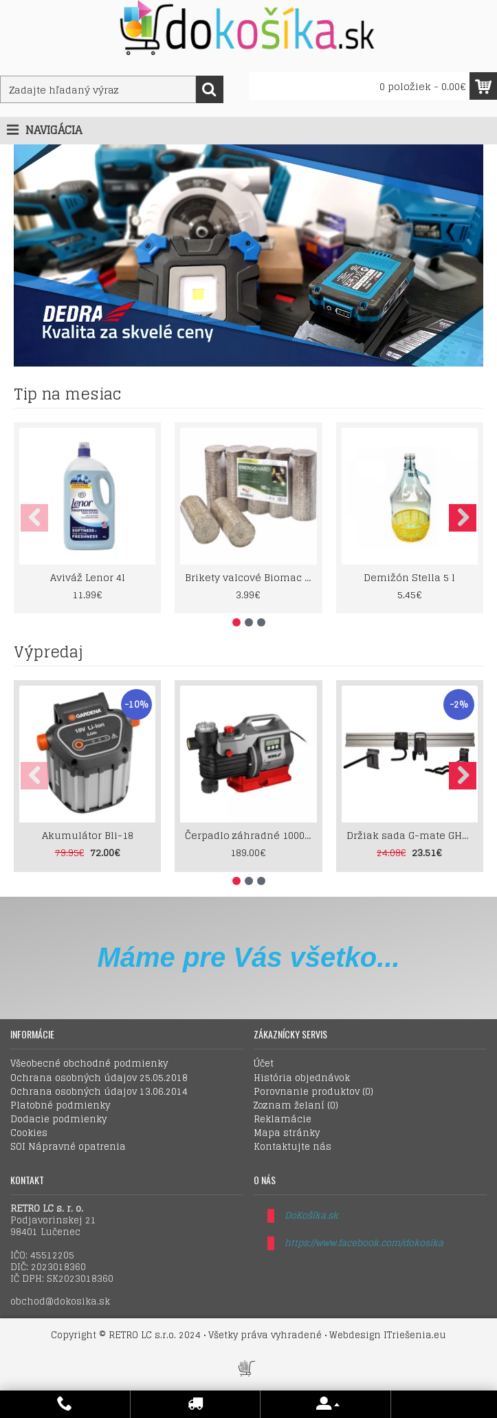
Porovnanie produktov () (313, 1092)
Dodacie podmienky (58, 1119)
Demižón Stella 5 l (409, 577)
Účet (264, 1064)
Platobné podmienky (60, 1106)
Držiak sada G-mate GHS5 (410, 835)
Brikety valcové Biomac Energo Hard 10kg (250, 577)
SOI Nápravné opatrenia (68, 1147)
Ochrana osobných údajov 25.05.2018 (99, 1078)
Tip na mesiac (67, 394)
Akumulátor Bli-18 (87, 835)
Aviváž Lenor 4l (87, 577)
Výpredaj (48, 652)
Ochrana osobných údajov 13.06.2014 (99, 1092)
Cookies (28, 1133)
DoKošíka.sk (311, 1215)
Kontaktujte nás (292, 1147)
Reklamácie (282, 1119)
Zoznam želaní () (296, 1106)
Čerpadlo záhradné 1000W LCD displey (250, 835)
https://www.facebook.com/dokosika (364, 1243)
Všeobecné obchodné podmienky (89, 1064)
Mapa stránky (287, 1133)
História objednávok (302, 1078)
